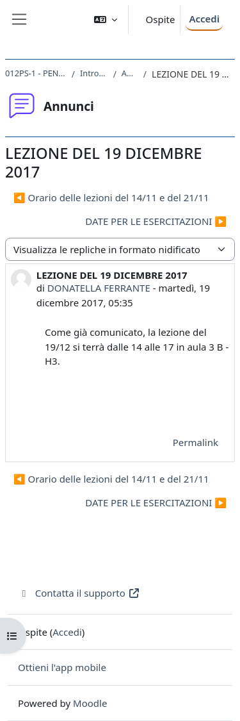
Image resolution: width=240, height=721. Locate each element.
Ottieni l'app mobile (62, 667)
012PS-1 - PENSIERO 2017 (36, 73)
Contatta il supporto (79, 592)
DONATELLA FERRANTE (98, 287)
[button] (105, 19)
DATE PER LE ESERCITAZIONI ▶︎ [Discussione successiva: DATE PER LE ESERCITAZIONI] (156, 221)
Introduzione (94, 73)
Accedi (204, 18)
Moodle (90, 703)
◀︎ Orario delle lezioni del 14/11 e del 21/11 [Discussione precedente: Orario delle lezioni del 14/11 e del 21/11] (111, 197)
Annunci (130, 73)
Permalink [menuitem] (195, 442)
